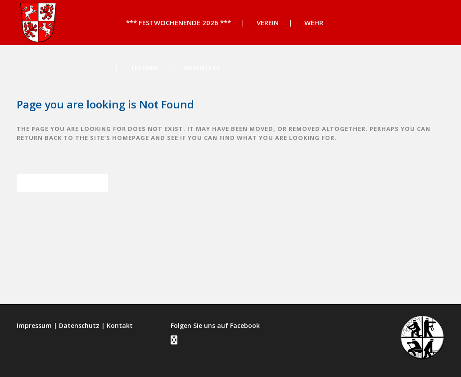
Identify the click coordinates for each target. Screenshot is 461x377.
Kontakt (120, 325)
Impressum (34, 325)
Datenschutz (79, 325)
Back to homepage (62, 183)
